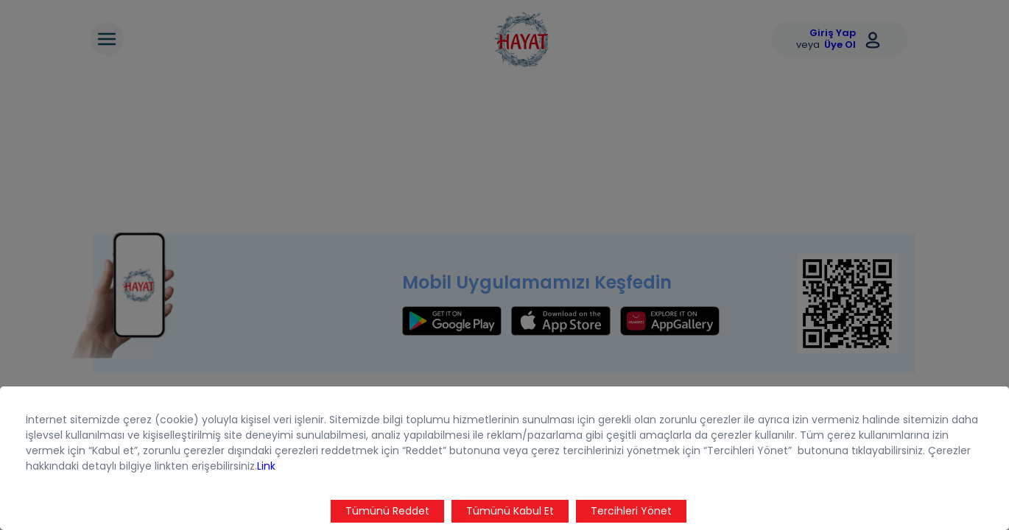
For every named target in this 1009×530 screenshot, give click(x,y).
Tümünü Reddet (387, 511)
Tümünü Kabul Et (510, 511)
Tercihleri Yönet (631, 511)
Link (266, 466)
